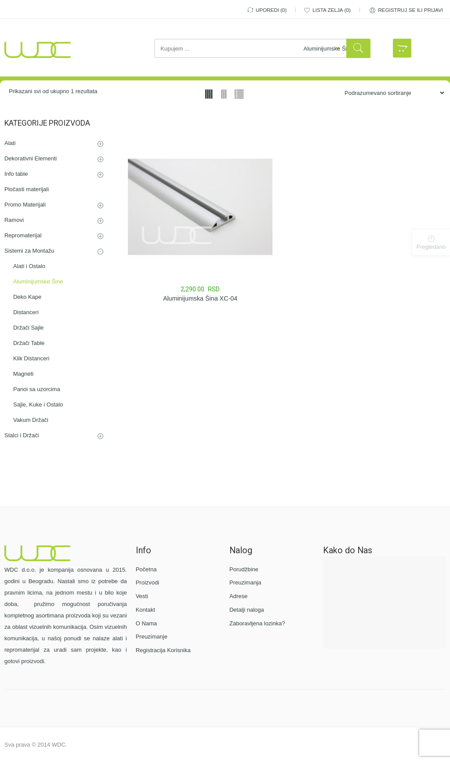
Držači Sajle (28, 327)
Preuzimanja (245, 582)
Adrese (238, 596)
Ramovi (14, 220)
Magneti (23, 373)
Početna (146, 569)
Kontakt (145, 609)
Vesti (142, 596)
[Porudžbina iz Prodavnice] (391, 93)
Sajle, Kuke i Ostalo (38, 404)
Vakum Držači (30, 420)
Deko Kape (27, 297)
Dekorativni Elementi (30, 158)
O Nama (146, 623)
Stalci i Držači (21, 435)
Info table (16, 174)
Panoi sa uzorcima (36, 389)
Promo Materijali (25, 204)
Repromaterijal (23, 235)
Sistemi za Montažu (29, 250)
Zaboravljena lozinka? (257, 623)
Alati (9, 143)
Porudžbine (243, 569)
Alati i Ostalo (29, 266)
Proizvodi (147, 582)
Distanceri (26, 312)
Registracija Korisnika (163, 650)
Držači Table (28, 343)
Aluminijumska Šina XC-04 (200, 298)
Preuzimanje (151, 636)
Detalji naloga (246, 609)
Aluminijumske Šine (38, 281)
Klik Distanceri (31, 358)
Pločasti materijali (26, 189)
